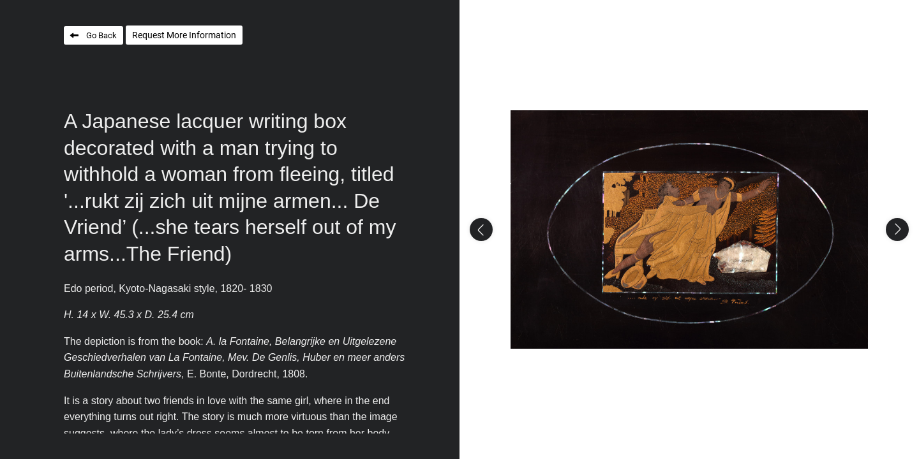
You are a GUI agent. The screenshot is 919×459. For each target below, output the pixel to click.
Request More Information (184, 35)
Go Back (101, 35)
